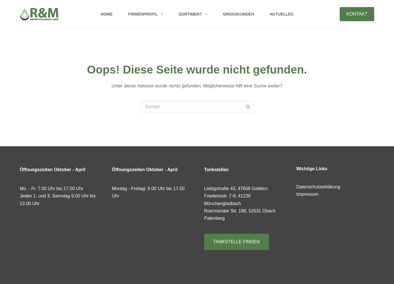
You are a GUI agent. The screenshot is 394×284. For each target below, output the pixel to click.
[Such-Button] (248, 106)
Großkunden (238, 14)
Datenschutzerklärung (318, 186)
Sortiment (194, 14)
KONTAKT (356, 14)
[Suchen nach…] (191, 106)
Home (107, 14)
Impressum (307, 194)
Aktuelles (281, 14)
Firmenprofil (146, 14)
